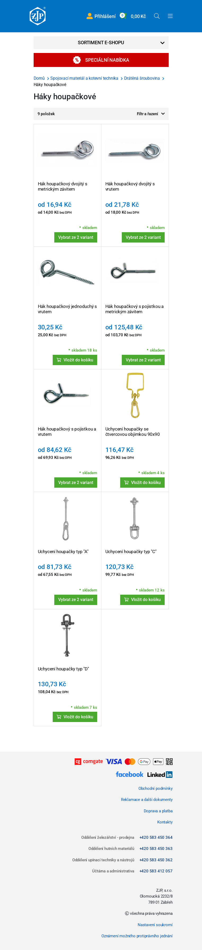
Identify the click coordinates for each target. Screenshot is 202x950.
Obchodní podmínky (155, 788)
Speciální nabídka (101, 60)
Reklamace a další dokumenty (147, 799)
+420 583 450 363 (156, 848)
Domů (40, 78)
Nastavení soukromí (155, 924)
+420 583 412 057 (156, 871)
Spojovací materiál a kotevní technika (84, 78)
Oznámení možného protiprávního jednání (136, 936)
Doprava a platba (158, 811)
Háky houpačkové (50, 84)
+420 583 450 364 (156, 837)
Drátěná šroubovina (142, 78)
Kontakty (164, 822)
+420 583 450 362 (156, 860)
